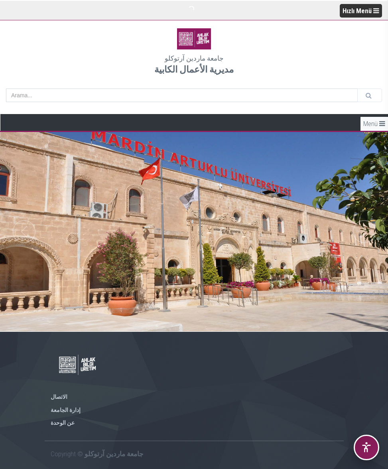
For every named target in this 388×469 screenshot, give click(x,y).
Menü (374, 124)
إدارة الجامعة (66, 410)
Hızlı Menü (361, 11)
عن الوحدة (63, 423)
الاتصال (59, 397)
